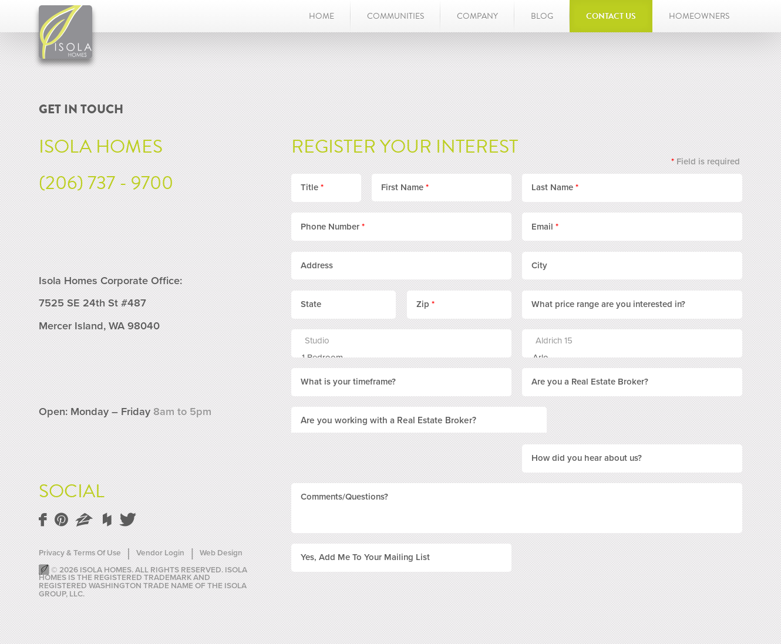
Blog (542, 16)
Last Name (554, 187)
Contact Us (611, 16)
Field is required (705, 161)
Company (477, 16)
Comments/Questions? (344, 459)
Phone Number (333, 226)
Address (317, 265)
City (539, 265)
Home (321, 16)
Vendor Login (160, 553)
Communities (395, 16)
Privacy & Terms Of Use (80, 553)
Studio (394, 340)
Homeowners (699, 16)
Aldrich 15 (625, 340)
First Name (405, 187)
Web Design (221, 553)
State (311, 304)
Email (544, 226)
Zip (425, 304)
